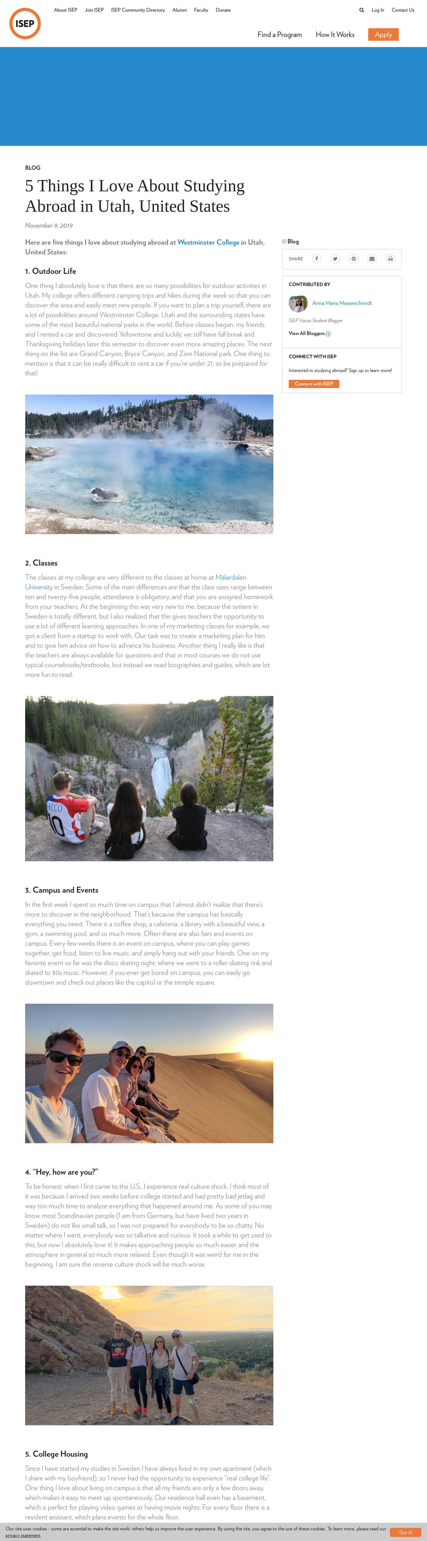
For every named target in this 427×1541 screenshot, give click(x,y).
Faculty (201, 10)
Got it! (405, 1532)
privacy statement (23, 1535)
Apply (383, 34)
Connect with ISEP (314, 384)
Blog (33, 167)
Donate (223, 10)
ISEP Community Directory (138, 10)
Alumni (179, 10)
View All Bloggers (310, 333)
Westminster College (208, 242)
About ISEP (65, 10)
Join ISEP (94, 10)
